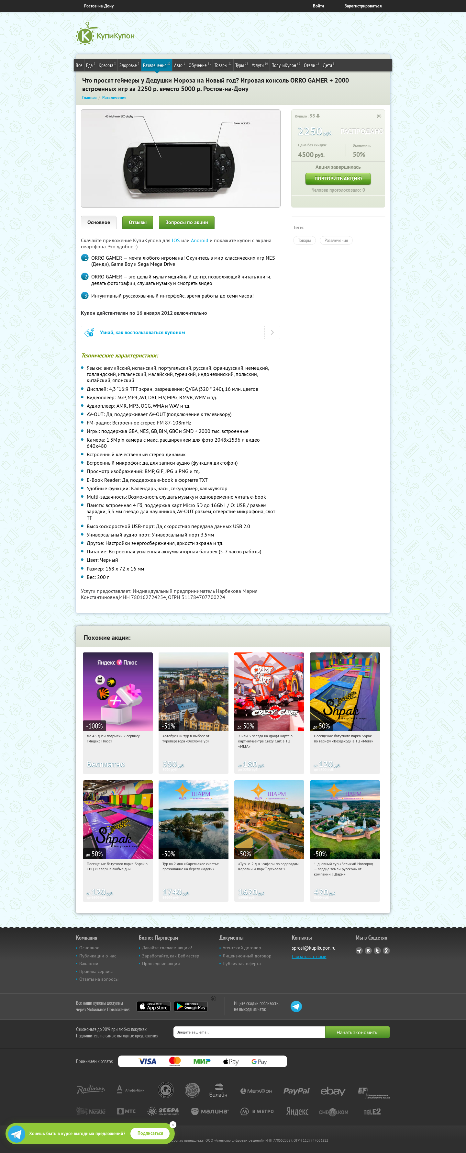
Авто (179, 64)
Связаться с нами (309, 956)
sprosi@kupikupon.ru (314, 948)
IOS (176, 240)
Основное (98, 222)
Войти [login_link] (318, 6)
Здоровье (129, 64)
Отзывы (138, 222)
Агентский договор (242, 948)
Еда (90, 64)
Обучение (200, 64)
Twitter (377, 950)
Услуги (260, 64)
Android (200, 240)
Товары (223, 64)
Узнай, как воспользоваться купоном (142, 332)
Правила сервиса (96, 971)
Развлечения (157, 64)
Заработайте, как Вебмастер (170, 956)
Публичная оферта (242, 963)
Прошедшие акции (161, 963)
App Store (154, 1006)
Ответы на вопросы (98, 979)
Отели (311, 64)
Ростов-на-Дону (99, 6)
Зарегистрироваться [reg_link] (363, 6)
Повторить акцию (338, 178)
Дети (329, 64)
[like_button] (372, 116)
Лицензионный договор (247, 956)
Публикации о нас (97, 956)
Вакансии (88, 963)
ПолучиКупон (286, 64)
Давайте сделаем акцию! (167, 948)
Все (79, 65)
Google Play (191, 1006)
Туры (241, 64)
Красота (107, 64)
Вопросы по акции (186, 222)
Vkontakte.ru (368, 950)
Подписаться (150, 1133)
